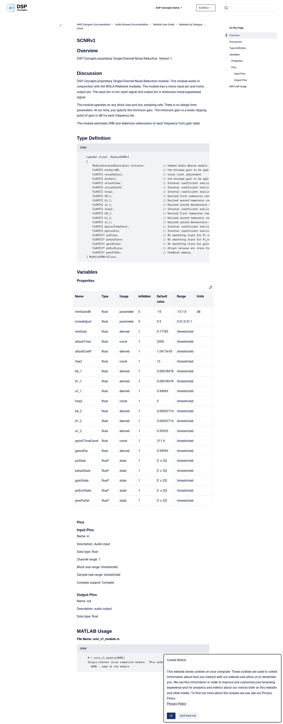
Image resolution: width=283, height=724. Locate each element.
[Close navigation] (60, 25)
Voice (80, 28)
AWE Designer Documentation (93, 24)
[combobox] (249, 8)
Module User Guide (163, 24)
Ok (171, 715)
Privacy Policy (176, 704)
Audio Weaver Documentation (131, 24)
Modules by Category (190, 24)
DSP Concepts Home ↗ (169, 7)
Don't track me (188, 715)
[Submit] (226, 8)
